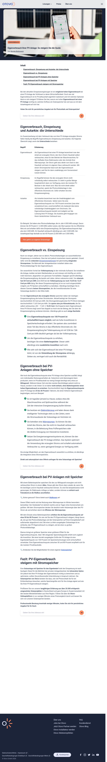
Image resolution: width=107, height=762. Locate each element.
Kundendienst (85, 723)
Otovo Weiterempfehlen (63, 733)
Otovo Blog (83, 726)
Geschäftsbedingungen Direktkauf (14, 756)
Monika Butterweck (17, 51)
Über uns (68, 4)
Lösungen (47, 4)
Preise (58, 4)
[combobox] (52, 116)
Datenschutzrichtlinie (9, 753)
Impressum (22, 753)
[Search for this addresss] (81, 116)
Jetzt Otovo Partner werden (65, 726)
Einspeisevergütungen (47, 261)
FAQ (81, 720)
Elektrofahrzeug (47, 410)
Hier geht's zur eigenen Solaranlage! (36, 240)
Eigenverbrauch (13, 42)
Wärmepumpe (49, 422)
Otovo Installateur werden (64, 730)
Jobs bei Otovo (60, 723)
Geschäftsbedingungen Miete (39, 756)
